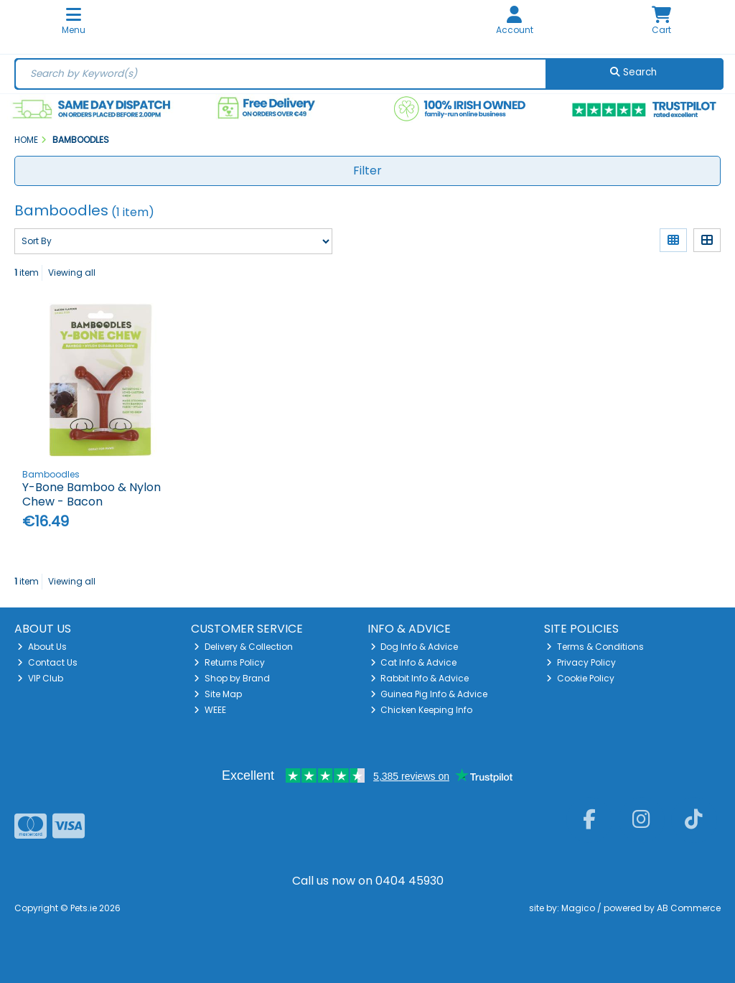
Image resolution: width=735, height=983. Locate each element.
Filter (367, 170)
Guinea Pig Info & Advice (429, 694)
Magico (578, 908)
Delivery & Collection (243, 646)
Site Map (218, 694)
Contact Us (47, 662)
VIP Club (40, 678)
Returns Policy (229, 662)
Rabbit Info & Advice (419, 678)
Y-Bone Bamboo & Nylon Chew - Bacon (91, 494)
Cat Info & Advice (413, 662)
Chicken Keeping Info (421, 710)
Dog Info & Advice (414, 646)
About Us (42, 646)
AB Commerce (689, 908)
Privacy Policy (581, 662)
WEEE (210, 710)
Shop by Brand (232, 678)
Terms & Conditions (595, 646)
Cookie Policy (580, 678)
